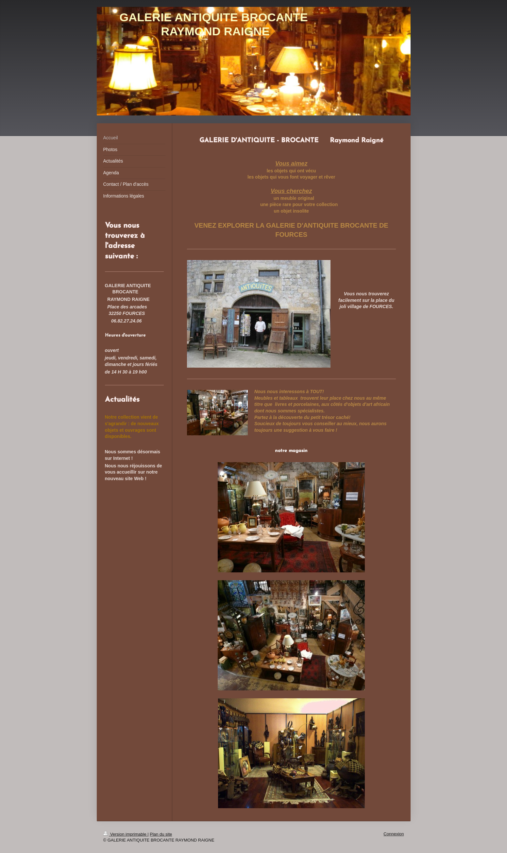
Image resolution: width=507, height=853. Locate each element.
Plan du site (161, 834)
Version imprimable (125, 834)
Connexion (393, 833)
